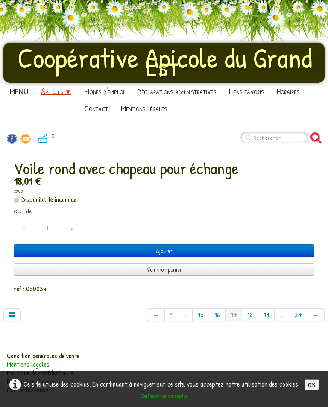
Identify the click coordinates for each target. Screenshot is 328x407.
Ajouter (164, 250)
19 (266, 314)
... (185, 314)
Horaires (288, 91)
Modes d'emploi (104, 91)
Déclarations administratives (176, 91)
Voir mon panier (164, 269)
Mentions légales (144, 108)
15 (201, 314)
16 (217, 314)
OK (312, 384)
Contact (96, 108)
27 (298, 314)
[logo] (164, 62)
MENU (19, 91)
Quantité (23, 211)
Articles (56, 91)
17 (234, 314)
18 (250, 314)
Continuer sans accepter (164, 395)
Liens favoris (246, 91)
